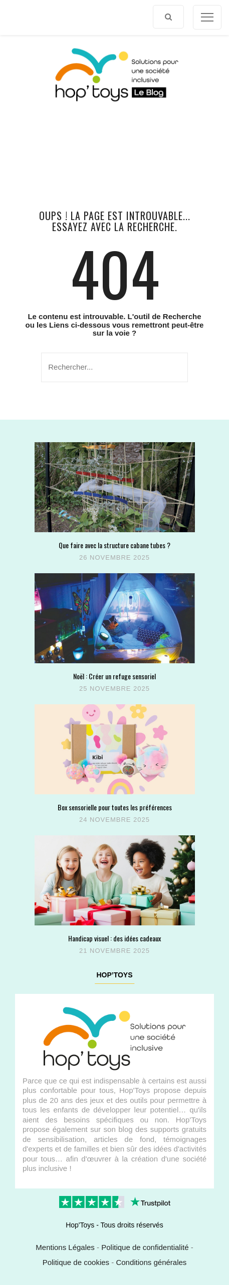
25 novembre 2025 (114, 688)
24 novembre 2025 (114, 819)
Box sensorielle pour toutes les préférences (115, 807)
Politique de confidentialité (144, 1247)
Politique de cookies (76, 1262)
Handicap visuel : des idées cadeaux (114, 938)
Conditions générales (151, 1262)
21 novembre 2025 (114, 950)
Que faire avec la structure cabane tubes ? (114, 545)
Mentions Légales (65, 1247)
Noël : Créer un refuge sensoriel (114, 676)
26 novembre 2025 (114, 557)
